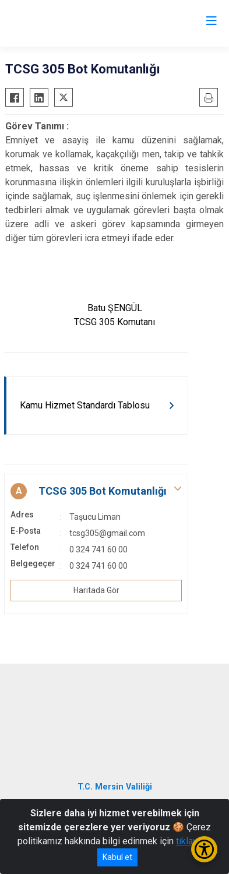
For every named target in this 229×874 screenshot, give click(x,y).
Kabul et (117, 857)
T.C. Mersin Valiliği (114, 787)
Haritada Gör (96, 590)
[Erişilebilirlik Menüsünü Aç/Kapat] (204, 849)
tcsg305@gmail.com (107, 533)
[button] (96, 491)
